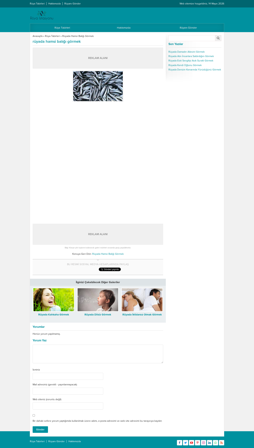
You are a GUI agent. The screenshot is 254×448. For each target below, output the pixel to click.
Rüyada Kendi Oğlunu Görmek (185, 65)
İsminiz (36, 370)
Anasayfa (38, 36)
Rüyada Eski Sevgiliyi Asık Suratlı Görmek (190, 60)
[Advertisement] (98, 128)
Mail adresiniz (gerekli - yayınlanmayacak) (55, 384)
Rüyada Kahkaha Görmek (53, 314)
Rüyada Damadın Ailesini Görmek (186, 51)
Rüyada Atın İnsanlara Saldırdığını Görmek (191, 56)
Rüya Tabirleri (52, 36)
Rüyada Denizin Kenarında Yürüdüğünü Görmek (194, 69)
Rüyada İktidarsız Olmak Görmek (142, 314)
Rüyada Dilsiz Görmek (97, 314)
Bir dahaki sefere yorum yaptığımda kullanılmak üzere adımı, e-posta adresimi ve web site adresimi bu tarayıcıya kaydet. (97, 420)
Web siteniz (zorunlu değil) (47, 399)
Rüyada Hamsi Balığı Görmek (78, 36)
